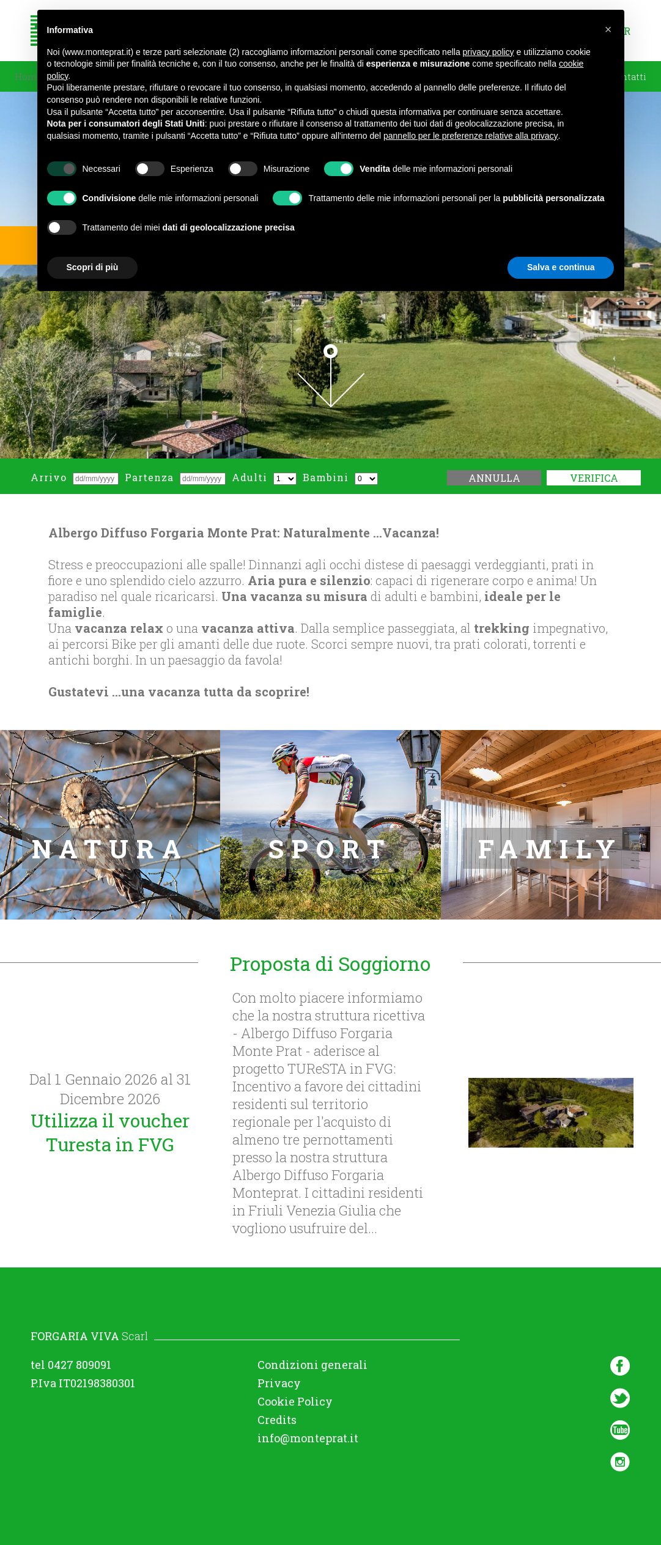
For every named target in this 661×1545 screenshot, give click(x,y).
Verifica (594, 477)
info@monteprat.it (307, 1438)
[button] (608, 29)
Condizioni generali (312, 1364)
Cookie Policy (295, 1401)
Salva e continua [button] (560, 267)
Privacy (279, 1383)
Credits (277, 1419)
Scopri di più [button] (93, 267)
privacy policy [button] (488, 52)
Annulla (494, 477)
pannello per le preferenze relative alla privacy (470, 136)
